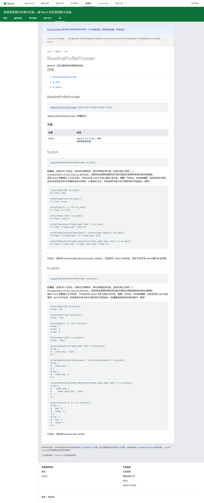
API (66, 51)
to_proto (57, 87)
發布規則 (33, 18)
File (91, 138)
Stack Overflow (129, 485)
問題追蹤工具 (129, 476)
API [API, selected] (59, 18)
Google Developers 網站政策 (149, 447)
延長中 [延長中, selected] (88, 3)
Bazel (49, 51)
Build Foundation (54, 29)
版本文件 (119, 3)
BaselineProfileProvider (65, 77)
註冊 (122, 29)
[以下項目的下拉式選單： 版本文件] (127, 3)
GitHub (194, 3)
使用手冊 (60, 3)
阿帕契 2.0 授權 (118, 447)
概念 (5, 18)
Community (103, 3)
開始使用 (45, 3)
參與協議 (110, 29)
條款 (43, 497)
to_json (56, 82)
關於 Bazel (29, 3)
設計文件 (48, 18)
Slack (125, 481)
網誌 (43, 472)
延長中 (58, 51)
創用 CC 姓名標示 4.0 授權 (87, 447)
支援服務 (127, 472)
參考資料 (74, 3)
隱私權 (51, 497)
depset (80, 138)
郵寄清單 (96, 29)
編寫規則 (18, 18)
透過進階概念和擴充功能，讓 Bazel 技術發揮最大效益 (37, 12)
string (54, 162)
